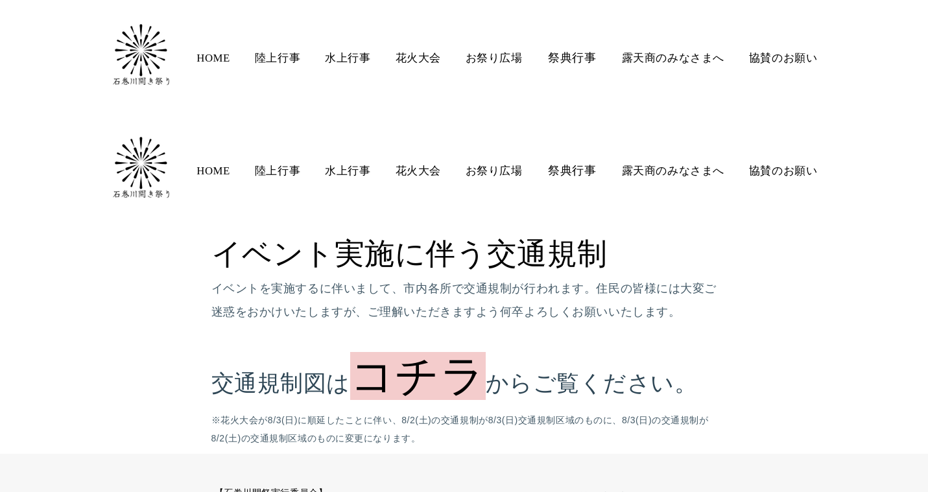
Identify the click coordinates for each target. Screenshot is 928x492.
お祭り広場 (494, 58)
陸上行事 (279, 58)
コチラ (418, 263)
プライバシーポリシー (655, 409)
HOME (215, 58)
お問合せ (565, 409)
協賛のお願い (780, 58)
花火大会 (418, 58)
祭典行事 (571, 57)
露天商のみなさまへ (671, 58)
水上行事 (349, 58)
